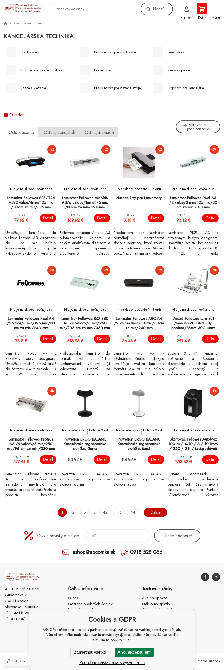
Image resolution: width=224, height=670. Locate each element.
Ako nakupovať (154, 598)
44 (132, 512)
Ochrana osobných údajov (90, 604)
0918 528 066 (146, 552)
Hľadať (158, 9)
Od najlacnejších (59, 132)
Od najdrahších (99, 132)
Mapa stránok (208, 661)
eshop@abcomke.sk (93, 552)
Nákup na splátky (156, 604)
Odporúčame (21, 132)
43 (119, 512)
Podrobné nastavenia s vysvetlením (112, 662)
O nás (73, 598)
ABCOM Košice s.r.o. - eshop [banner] (27, 7)
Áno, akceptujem (134, 652)
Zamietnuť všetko (90, 652)
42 (105, 512)
